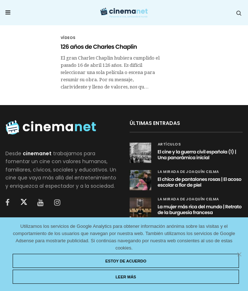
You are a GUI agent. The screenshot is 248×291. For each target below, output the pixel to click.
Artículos (169, 144)
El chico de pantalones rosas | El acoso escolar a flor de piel (200, 182)
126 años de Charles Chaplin (99, 47)
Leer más (126, 277)
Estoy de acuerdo (126, 261)
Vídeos (68, 38)
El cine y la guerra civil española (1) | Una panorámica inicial (197, 154)
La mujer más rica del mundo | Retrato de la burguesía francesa (200, 209)
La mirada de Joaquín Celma (188, 172)
